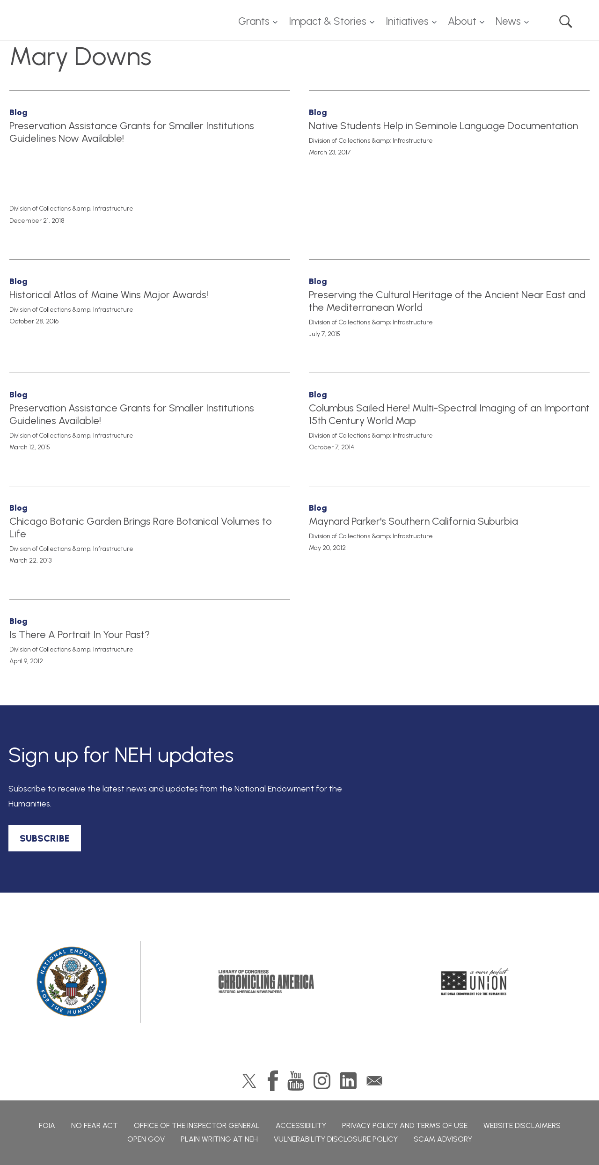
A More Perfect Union (475, 981)
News (508, 21)
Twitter (249, 1081)
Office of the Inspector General (197, 1125)
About (462, 21)
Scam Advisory (443, 1139)
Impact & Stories (327, 21)
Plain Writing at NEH (219, 1139)
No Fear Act (94, 1125)
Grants (254, 21)
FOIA (47, 1125)
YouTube (295, 1081)
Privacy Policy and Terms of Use (405, 1125)
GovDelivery (374, 1080)
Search (566, 22)
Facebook (273, 1080)
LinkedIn (348, 1080)
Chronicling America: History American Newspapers (266, 981)
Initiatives (407, 21)
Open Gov (146, 1139)
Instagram (322, 1080)
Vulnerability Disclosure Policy (336, 1139)
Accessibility (301, 1125)
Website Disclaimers (522, 1125)
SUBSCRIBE (45, 838)
